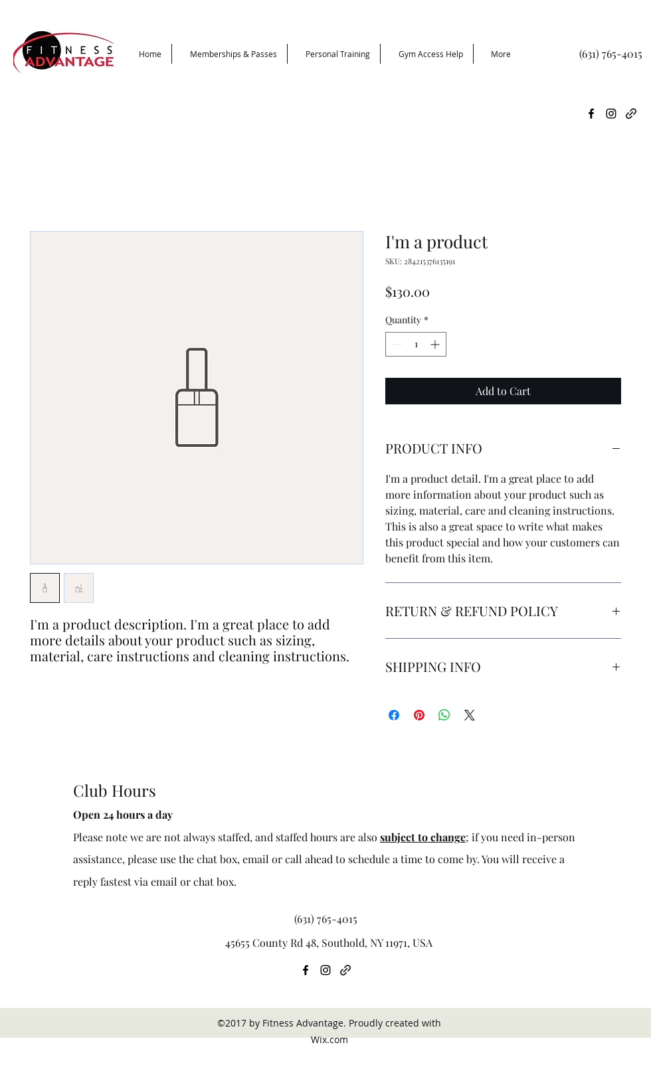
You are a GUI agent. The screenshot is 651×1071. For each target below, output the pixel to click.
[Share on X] (470, 715)
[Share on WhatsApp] (444, 715)
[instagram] (611, 113)
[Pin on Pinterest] (419, 715)
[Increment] (436, 344)
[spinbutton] (416, 344)
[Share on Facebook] (394, 715)
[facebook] (591, 113)
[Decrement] (395, 344)
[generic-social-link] (631, 113)
